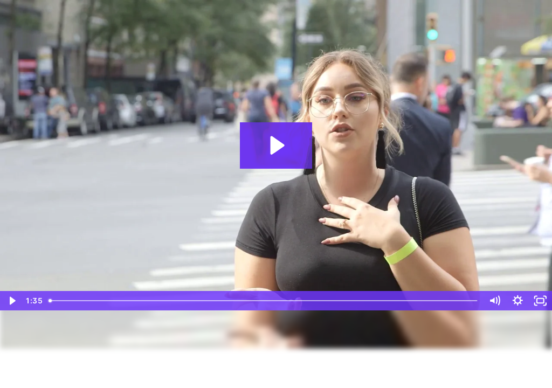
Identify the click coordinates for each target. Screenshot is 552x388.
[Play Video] (11, 300)
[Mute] (494, 300)
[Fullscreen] (540, 300)
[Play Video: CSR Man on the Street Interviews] (276, 145)
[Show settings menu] (517, 300)
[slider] (264, 300)
